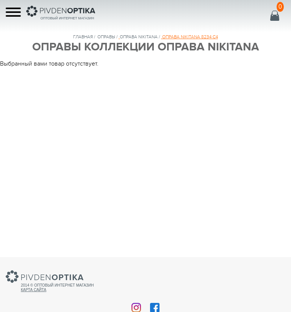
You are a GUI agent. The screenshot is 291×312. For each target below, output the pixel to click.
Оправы (106, 36)
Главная (83, 36)
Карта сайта (33, 290)
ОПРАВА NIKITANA (139, 36)
